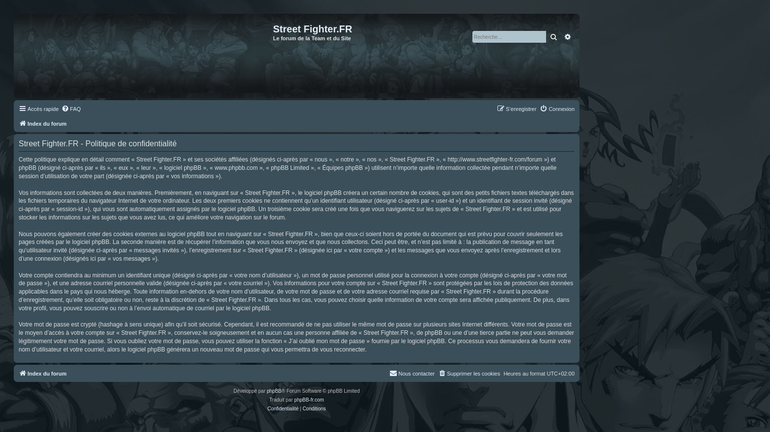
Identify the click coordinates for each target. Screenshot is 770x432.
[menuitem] (71, 109)
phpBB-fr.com (309, 400)
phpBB (274, 391)
